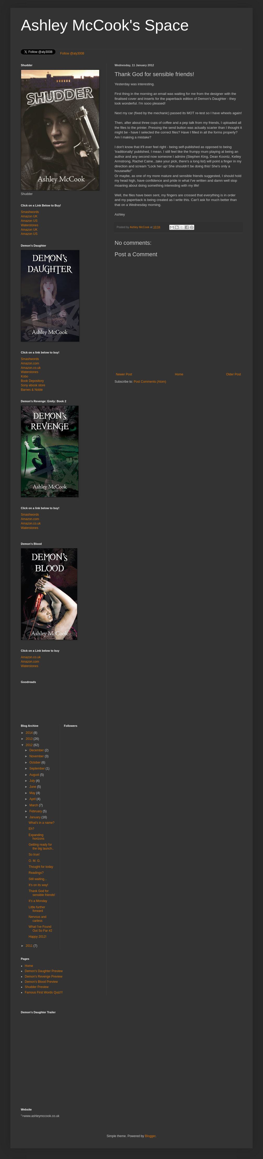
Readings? (36, 873)
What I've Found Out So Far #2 (40, 928)
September (37, 768)
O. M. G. (34, 861)
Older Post (233, 374)
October (35, 762)
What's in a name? (41, 823)
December (37, 750)
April (32, 799)
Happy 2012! (37, 936)
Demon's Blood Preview (41, 982)
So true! (34, 854)
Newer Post (124, 374)
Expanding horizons (36, 836)
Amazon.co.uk (31, 368)
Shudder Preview (36, 987)
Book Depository (32, 381)
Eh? (31, 829)
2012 (30, 745)
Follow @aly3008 (72, 53)
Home (179, 374)
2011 (30, 946)
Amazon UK (29, 216)
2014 (30, 733)
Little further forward (37, 909)
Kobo (24, 376)
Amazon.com (30, 363)
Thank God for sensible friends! (42, 892)
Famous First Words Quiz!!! (44, 992)
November (37, 756)
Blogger (150, 1136)
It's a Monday (38, 901)
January (35, 817)
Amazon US (29, 221)
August (34, 775)
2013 (30, 739)
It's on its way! (38, 885)
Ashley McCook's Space (105, 25)
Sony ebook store (33, 385)
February (36, 811)
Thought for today (41, 867)
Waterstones (29, 225)
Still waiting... (38, 879)
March (34, 805)
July (32, 781)
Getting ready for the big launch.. (41, 846)
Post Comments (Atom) (150, 381)
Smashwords (30, 212)
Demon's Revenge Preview (43, 976)
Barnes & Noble (32, 390)
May (32, 793)
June (33, 787)
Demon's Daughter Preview (44, 971)
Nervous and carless (37, 918)
